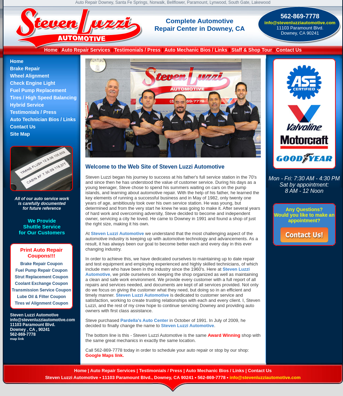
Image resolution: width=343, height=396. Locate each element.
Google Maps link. (104, 355)
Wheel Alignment (29, 76)
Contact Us (289, 50)
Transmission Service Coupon (41, 290)
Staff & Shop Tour (252, 50)
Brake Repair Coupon (41, 263)
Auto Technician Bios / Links (43, 119)
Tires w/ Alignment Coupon (41, 303)
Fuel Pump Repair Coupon (42, 270)
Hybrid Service (27, 105)
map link (17, 339)
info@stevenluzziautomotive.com (300, 22)
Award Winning (224, 335)
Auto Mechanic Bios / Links (195, 50)
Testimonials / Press (137, 50)
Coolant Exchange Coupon (41, 283)
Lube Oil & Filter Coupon (41, 296)
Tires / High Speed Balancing (43, 97)
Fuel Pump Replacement (38, 90)
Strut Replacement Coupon (41, 276)
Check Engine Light (32, 83)
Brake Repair (25, 68)
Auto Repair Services (85, 50)
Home (51, 50)
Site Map (20, 134)
